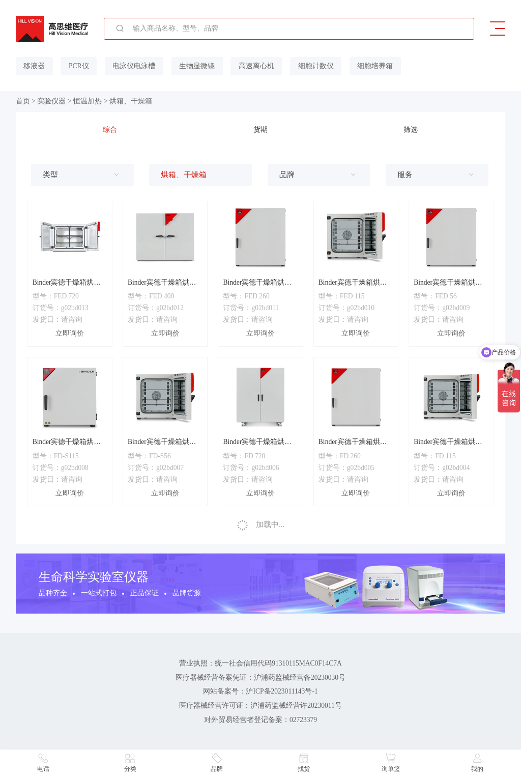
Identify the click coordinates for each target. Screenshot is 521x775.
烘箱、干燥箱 (130, 101)
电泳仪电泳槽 (132, 66)
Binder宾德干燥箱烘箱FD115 (448, 443)
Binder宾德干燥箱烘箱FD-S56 (162, 443)
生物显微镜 (195, 66)
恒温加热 (87, 101)
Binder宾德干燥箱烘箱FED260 (257, 283)
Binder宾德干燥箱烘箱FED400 (162, 283)
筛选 (410, 129)
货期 (260, 129)
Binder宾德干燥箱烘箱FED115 (353, 283)
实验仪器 (51, 101)
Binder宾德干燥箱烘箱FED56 (448, 283)
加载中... (261, 525)
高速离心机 (254, 66)
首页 (23, 101)
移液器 (34, 66)
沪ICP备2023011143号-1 (282, 691)
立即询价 (69, 333)
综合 (110, 129)
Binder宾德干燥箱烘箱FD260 (353, 443)
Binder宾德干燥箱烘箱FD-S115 (67, 443)
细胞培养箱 (372, 66)
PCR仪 (78, 66)
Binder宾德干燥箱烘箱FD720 (257, 443)
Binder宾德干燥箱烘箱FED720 (67, 283)
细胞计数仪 (313, 66)
